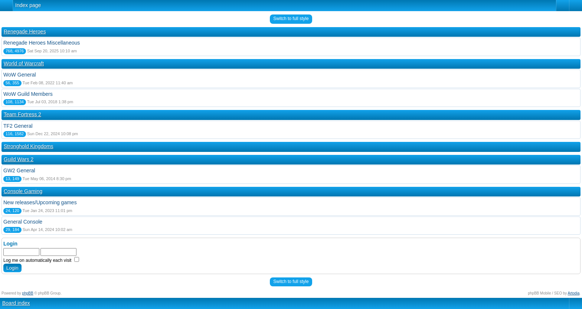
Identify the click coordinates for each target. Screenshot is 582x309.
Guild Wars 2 (18, 159)
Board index (16, 303)
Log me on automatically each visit (41, 260)
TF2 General (18, 126)
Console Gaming (23, 191)
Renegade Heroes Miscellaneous (41, 43)
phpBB (27, 293)
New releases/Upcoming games (40, 202)
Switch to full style (290, 18)
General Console (22, 222)
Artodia (574, 293)
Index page (28, 5)
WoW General (19, 75)
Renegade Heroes (25, 32)
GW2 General (19, 170)
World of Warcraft (24, 63)
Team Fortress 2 (22, 114)
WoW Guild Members (28, 94)
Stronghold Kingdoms (28, 146)
